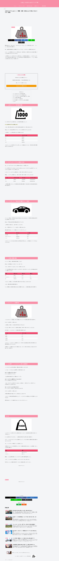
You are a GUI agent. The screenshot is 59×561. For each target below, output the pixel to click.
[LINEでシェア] (27, 40)
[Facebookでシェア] (16, 40)
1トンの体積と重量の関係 (17, 95)
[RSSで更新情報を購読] (22, 503)
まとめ (14, 99)
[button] (32, 40)
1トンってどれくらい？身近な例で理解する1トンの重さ (21, 94)
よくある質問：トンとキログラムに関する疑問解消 (21, 98)
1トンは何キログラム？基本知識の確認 (19, 91)
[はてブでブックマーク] (21, 40)
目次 (20, 89)
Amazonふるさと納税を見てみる (21, 83)
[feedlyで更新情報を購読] (20, 503)
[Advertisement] (21, 19)
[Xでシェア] (10, 40)
